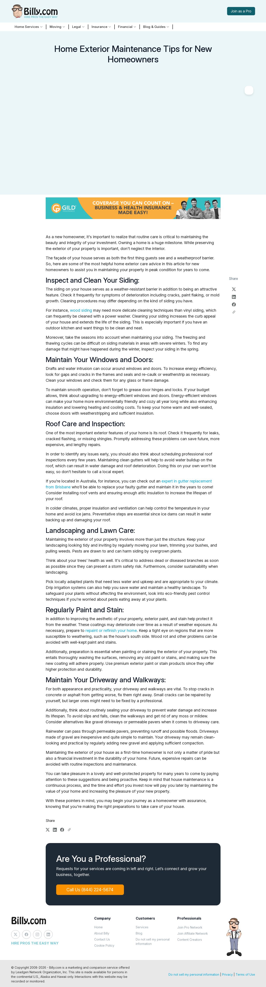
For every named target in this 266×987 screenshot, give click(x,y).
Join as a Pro (241, 11)
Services (142, 927)
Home (98, 927)
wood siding (81, 310)
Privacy (227, 974)
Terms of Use (245, 974)
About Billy (101, 933)
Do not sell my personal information (153, 941)
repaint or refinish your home (111, 630)
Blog (139, 933)
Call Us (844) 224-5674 (90, 889)
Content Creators (189, 939)
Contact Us (102, 939)
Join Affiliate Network (192, 933)
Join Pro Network (189, 927)
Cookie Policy (104, 945)
